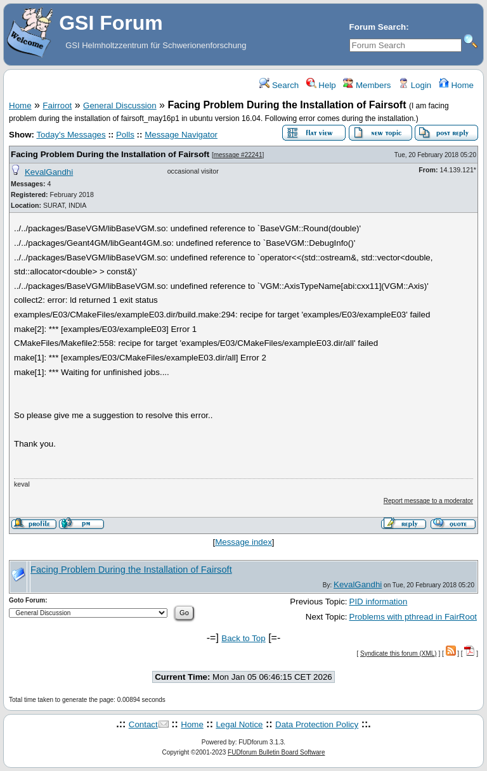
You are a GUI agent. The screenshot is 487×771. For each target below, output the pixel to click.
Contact (143, 724)
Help (321, 85)
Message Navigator (181, 134)
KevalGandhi (49, 172)
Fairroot (57, 105)
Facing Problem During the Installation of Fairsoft (110, 154)
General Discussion (120, 105)
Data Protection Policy (316, 724)
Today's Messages (70, 134)
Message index (243, 542)
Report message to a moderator (428, 500)
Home (456, 85)
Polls (125, 134)
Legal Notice (239, 724)
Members (367, 85)
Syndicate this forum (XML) (398, 653)
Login (414, 85)
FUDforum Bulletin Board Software (276, 752)
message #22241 (238, 154)
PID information (378, 601)
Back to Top (243, 638)
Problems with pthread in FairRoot (413, 616)
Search (279, 85)
